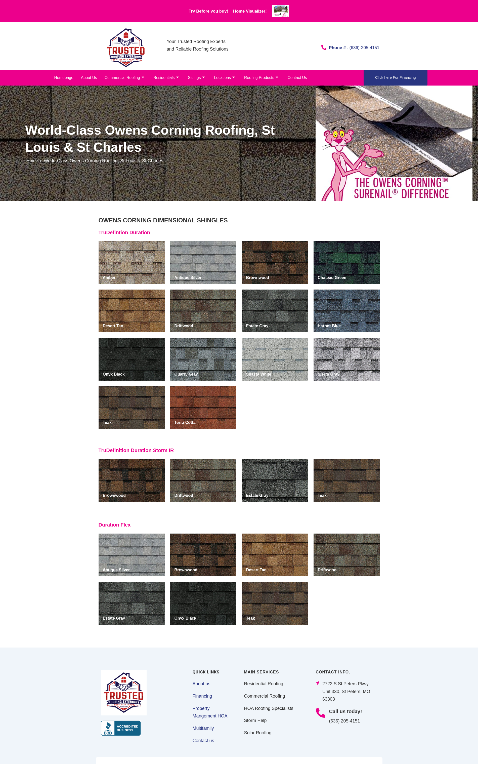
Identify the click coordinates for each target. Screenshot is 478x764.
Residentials (163, 78)
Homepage (63, 77)
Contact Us (291, 77)
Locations (220, 78)
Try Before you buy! (203, 11)
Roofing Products (256, 78)
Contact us (203, 740)
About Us (88, 77)
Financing (202, 696)
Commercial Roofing (122, 78)
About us (201, 684)
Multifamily (203, 728)
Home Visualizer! (256, 11)
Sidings (193, 78)
